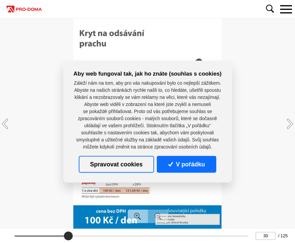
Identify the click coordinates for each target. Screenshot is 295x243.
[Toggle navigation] (286, 9)
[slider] (68, 236)
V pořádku (186, 164)
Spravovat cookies (116, 164)
